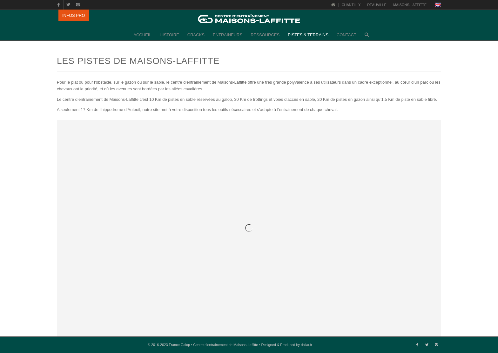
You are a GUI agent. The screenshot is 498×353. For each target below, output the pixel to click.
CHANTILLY (351, 5)
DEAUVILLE (377, 5)
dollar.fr (306, 345)
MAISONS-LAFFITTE (410, 5)
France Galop (179, 345)
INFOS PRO (73, 15)
